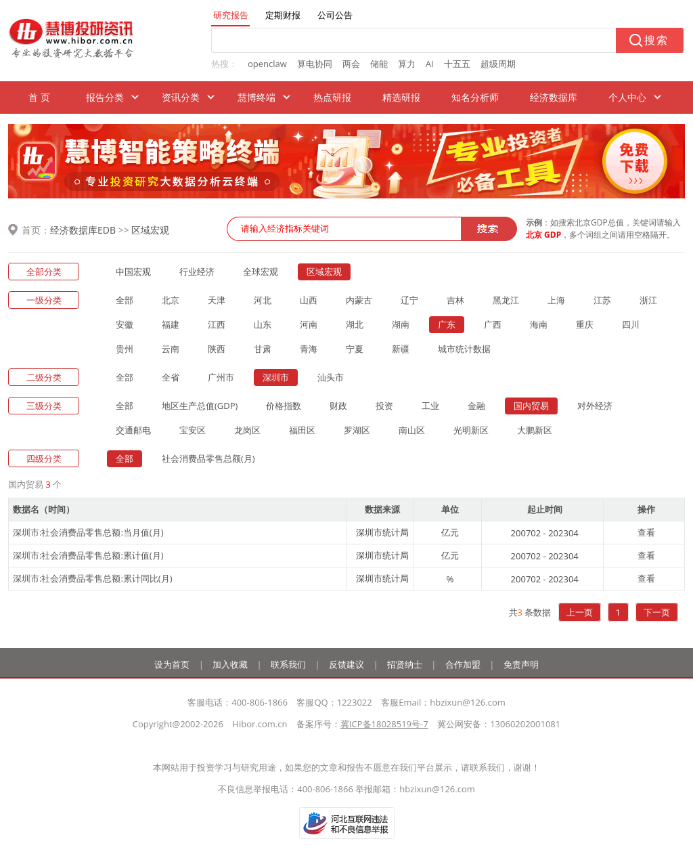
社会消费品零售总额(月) (208, 458)
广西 (492, 324)
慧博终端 (256, 97)
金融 (476, 406)
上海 (556, 300)
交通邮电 (133, 430)
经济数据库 (553, 97)
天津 (216, 300)
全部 (124, 300)
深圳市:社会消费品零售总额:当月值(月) (88, 532)
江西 (216, 324)
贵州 (124, 349)
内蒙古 (359, 300)
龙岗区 (247, 430)
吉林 (455, 300)
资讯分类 (181, 97)
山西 (308, 300)
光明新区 (471, 430)
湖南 (400, 324)
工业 (430, 406)
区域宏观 (150, 229)
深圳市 (276, 377)
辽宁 (409, 300)
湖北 (354, 324)
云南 (170, 349)
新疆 (400, 349)
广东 (446, 324)
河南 (308, 324)
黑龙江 (506, 300)
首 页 (39, 97)
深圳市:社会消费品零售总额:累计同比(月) (93, 578)
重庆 (585, 324)
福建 (170, 324)
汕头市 (330, 377)
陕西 (216, 349)
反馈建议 (346, 664)
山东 (262, 324)
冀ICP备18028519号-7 (384, 724)
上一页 (579, 612)
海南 (538, 324)
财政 (338, 406)
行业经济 (197, 271)
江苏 (602, 300)
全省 (170, 377)
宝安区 (192, 430)
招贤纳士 (404, 664)
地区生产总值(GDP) (200, 406)
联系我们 (288, 664)
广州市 (221, 377)
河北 (262, 300)
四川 (631, 324)
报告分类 (105, 97)
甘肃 (262, 349)
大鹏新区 (534, 430)
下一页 (657, 612)
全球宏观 (260, 271)
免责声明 (521, 664)
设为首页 (171, 664)
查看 (646, 532)
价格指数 (283, 406)
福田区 (302, 430)
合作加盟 (462, 664)
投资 (384, 406)
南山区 (412, 430)
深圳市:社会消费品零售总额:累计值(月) (88, 555)
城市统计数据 (464, 349)
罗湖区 (357, 430)
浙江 (648, 300)
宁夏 (354, 349)
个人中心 (627, 97)
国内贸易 (531, 406)
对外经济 (594, 406)
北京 (170, 300)
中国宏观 (133, 271)
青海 (308, 349)
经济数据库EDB (83, 229)
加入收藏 (230, 664)
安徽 (124, 324)
